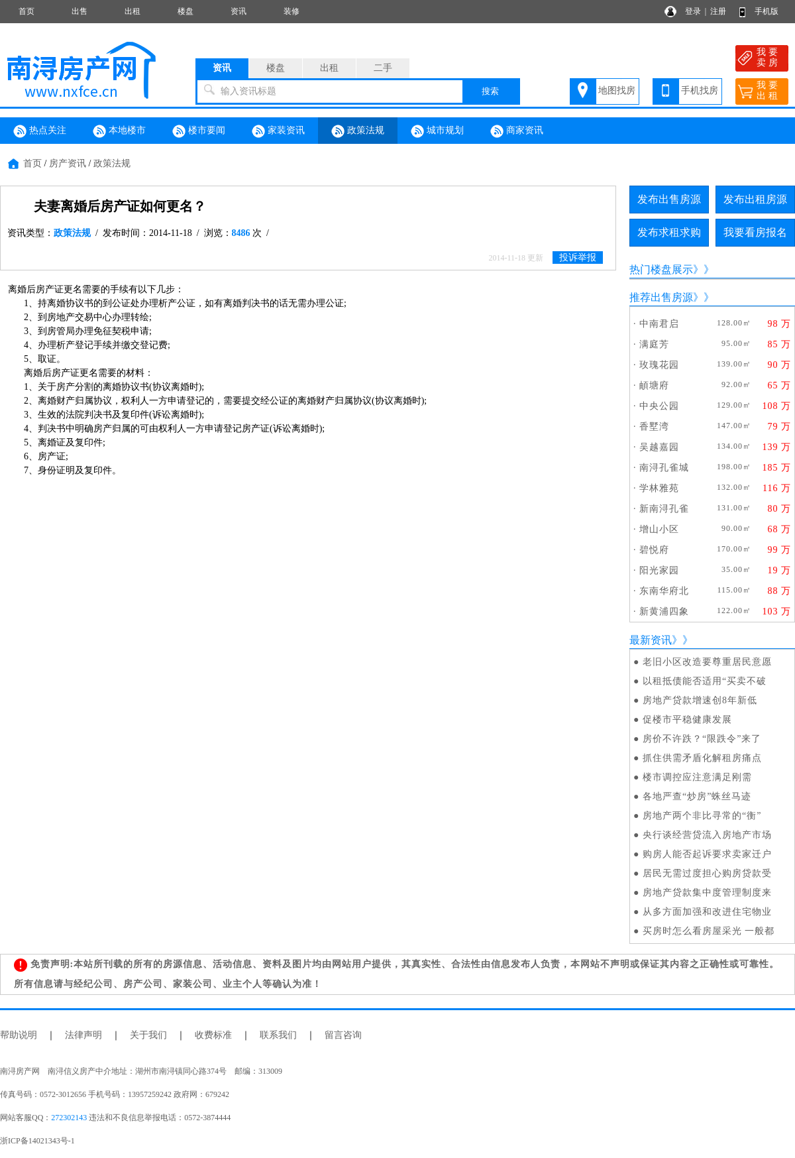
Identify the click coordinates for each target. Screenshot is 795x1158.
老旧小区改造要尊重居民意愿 (707, 662)
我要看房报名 (755, 232)
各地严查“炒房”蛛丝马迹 (697, 796)
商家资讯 (516, 131)
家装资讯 (278, 131)
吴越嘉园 (659, 447)
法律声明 (83, 1035)
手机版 (766, 11)
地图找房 (616, 90)
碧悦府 (654, 550)
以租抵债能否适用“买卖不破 (705, 681)
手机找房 (699, 90)
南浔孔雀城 (664, 468)
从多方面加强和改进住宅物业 (707, 912)
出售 (79, 11)
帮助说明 (18, 1035)
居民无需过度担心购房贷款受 (707, 873)
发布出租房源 (755, 199)
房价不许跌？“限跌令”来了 (702, 739)
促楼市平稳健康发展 (687, 719)
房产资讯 (67, 163)
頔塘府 (654, 385)
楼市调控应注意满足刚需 (697, 777)
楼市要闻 (198, 131)
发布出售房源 (669, 199)
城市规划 (437, 131)
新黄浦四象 (664, 611)
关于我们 (148, 1035)
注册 (718, 11)
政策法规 (357, 131)
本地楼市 (119, 131)
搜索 (490, 91)
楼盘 (185, 11)
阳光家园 (659, 570)
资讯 (238, 11)
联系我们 (278, 1035)
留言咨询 (343, 1035)
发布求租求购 (669, 232)
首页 (26, 11)
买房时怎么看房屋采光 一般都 (709, 931)
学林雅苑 (659, 488)
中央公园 (659, 406)
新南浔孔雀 (664, 509)
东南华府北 (664, 591)
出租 (132, 11)
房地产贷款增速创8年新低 (700, 700)
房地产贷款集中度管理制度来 (707, 892)
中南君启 (659, 324)
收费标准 (213, 1035)
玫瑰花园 (659, 365)
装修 (291, 11)
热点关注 (39, 131)
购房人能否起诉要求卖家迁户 (707, 854)
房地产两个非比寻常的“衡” (702, 816)
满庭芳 (654, 344)
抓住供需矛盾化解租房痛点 (702, 758)
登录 (693, 11)
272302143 (69, 1117)
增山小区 (659, 529)
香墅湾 (654, 427)
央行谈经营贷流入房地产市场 (707, 835)
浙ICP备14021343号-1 (37, 1140)
